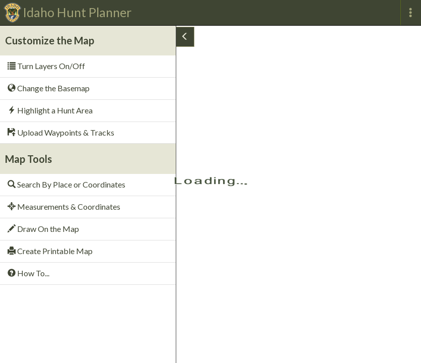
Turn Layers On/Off (46, 66)
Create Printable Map (50, 251)
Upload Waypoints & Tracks (61, 132)
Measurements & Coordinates (64, 206)
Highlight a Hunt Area (50, 110)
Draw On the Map (43, 228)
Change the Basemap (49, 88)
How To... (28, 273)
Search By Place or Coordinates (66, 184)
